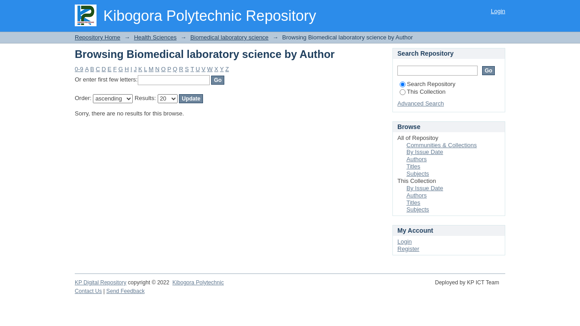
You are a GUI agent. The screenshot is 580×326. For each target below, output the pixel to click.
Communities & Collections (441, 145)
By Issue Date (424, 152)
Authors (416, 159)
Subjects (417, 173)
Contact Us (88, 291)
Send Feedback (125, 291)
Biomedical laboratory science (229, 37)
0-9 (79, 69)
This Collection (422, 91)
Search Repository (427, 84)
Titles (413, 166)
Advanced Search (420, 103)
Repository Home (97, 37)
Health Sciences (155, 37)
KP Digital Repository (100, 282)
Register (408, 248)
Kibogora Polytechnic (197, 282)
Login (498, 11)
